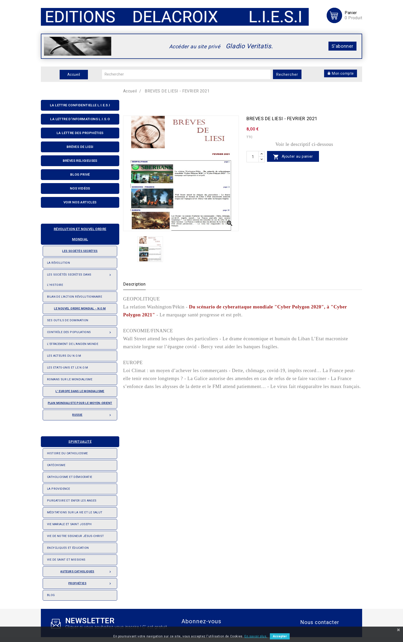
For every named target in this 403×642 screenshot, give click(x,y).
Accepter (280, 636)
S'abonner (342, 46)
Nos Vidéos (80, 188)
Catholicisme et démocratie (69, 477)
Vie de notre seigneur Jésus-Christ (75, 536)
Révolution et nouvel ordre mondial (75, 232)
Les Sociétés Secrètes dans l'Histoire (80, 278)
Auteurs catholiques (86, 570)
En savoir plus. (255, 636)
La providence (58, 488)
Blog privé (80, 174)
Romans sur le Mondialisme (69, 379)
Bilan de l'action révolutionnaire (74, 296)
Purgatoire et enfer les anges (72, 500)
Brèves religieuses (80, 161)
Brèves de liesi (80, 147)
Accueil (73, 74)
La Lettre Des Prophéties (80, 133)
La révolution (58, 263)
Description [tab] (134, 284)
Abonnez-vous (201, 621)
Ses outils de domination (67, 320)
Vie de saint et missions (66, 559)
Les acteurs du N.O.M (64, 355)
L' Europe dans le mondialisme (80, 391)
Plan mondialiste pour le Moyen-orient (80, 403)
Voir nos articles (80, 202)
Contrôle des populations (80, 330)
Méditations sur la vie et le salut (75, 512)
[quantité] (252, 156)
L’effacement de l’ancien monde (72, 344)
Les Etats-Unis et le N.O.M (67, 367)
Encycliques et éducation (68, 548)
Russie (92, 413)
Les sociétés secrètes (72, 249)
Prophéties (90, 582)
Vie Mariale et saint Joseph (69, 524)
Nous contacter (319, 622)
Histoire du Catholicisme (67, 453)
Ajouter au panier (293, 157)
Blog (51, 595)
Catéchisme (56, 465)
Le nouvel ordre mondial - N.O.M (76, 307)
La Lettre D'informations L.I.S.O (80, 119)
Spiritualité (68, 440)
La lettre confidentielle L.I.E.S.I (80, 105)
